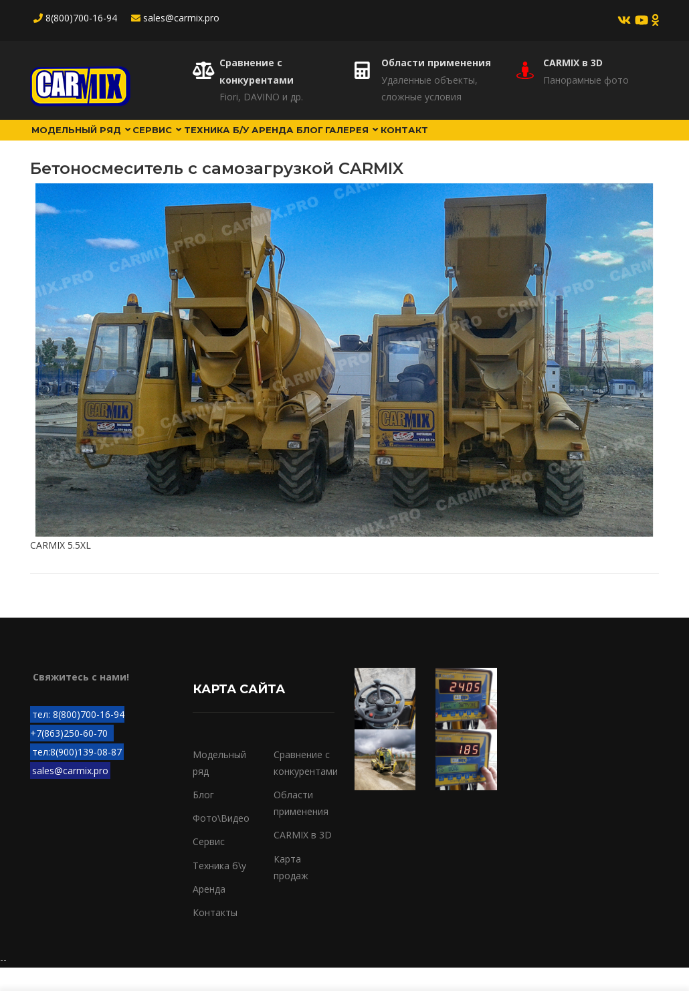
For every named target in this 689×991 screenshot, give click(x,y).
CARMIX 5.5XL (60, 568)
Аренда (322, 141)
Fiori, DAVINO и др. (261, 96)
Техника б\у (219, 888)
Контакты (215, 935)
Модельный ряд (89, 141)
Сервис (181, 141)
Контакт (492, 141)
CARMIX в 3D (573, 62)
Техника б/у (253, 141)
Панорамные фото (586, 80)
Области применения (436, 62)
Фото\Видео (221, 841)
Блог (371, 141)
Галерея (426, 141)
